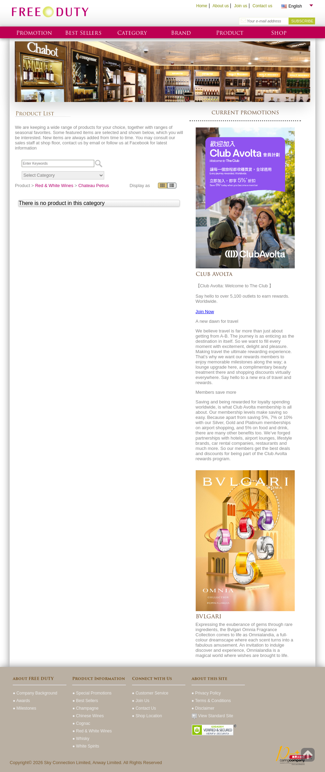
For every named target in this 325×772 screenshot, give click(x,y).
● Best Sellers (85, 700)
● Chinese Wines (88, 715)
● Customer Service (150, 693)
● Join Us (141, 700)
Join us (240, 5)
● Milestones (24, 708)
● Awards (21, 700)
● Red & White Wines (92, 731)
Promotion (34, 33)
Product (229, 33)
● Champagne (85, 708)
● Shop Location (147, 715)
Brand (181, 33)
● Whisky (80, 738)
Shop (278, 33)
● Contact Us (144, 708)
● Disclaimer (203, 708)
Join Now (205, 311)
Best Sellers (83, 33)
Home (201, 5)
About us (221, 5)
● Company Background (35, 693)
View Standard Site (212, 715)
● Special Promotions (91, 693)
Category (132, 33)
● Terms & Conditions (211, 700)
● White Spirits (85, 746)
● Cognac (81, 723)
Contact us (262, 5)
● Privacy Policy (206, 693)
